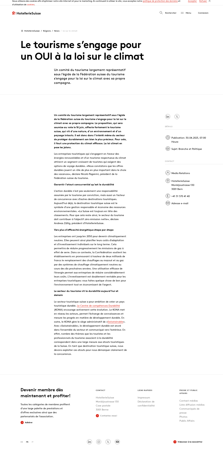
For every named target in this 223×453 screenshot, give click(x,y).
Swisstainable (115, 316)
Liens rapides (145, 384)
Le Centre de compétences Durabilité (98, 300)
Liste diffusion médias (192, 399)
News (56, 25)
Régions (47, 25)
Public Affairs (186, 415)
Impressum (144, 392)
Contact (100, 384)
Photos (183, 411)
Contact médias (188, 395)
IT (32, 436)
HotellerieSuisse (30, 25)
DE (22, 436)
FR (27, 436)
